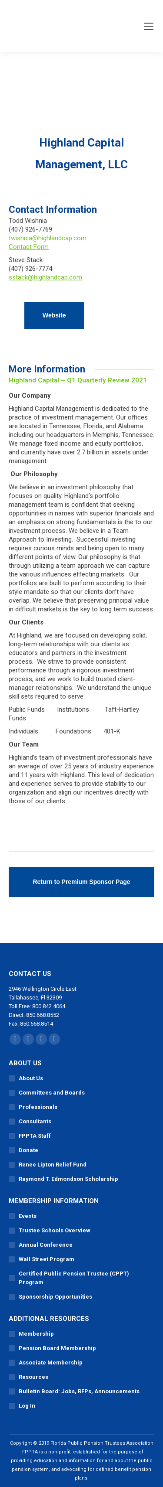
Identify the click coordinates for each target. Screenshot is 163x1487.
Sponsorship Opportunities (55, 1296)
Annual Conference (46, 1244)
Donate (28, 1150)
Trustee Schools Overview (54, 1230)
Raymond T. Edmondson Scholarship (68, 1179)
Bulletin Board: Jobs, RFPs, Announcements (79, 1391)
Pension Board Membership (57, 1348)
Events (28, 1216)
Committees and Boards (52, 1092)
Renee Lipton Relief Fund (52, 1164)
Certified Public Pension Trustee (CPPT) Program (74, 1278)
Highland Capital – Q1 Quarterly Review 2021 (78, 380)
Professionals (38, 1107)
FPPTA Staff (35, 1135)
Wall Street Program (46, 1259)
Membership (36, 1333)
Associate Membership (51, 1362)
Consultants (35, 1121)
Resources (33, 1377)
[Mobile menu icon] (148, 26)
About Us (31, 1078)
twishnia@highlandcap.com (47, 238)
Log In (27, 1405)
